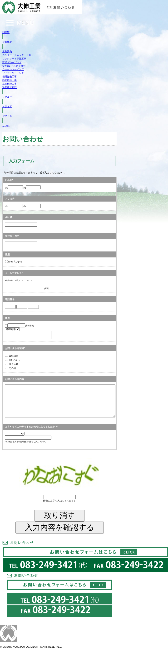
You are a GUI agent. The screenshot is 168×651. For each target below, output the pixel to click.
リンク (6, 125)
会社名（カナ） (13, 236)
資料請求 (11, 356)
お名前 (8, 180)
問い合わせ (13, 360)
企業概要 (7, 42)
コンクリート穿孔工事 (14, 58)
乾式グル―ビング (11, 62)
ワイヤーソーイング (13, 73)
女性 (18, 262)
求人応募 (11, 364)
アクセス (7, 116)
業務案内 (7, 51)
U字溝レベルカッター (13, 65)
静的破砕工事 (9, 80)
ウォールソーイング (13, 69)
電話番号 (10, 299)
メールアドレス (13, 273)
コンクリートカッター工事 (16, 55)
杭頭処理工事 (9, 83)
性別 (7, 254)
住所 (7, 318)
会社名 (8, 217)
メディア (7, 106)
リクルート (8, 97)
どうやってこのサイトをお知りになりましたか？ (31, 426)
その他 (10, 368)
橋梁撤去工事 (9, 76)
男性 (9, 262)
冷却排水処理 (9, 87)
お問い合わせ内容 (14, 379)
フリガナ (10, 198)
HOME (6, 32)
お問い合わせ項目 (14, 348)
